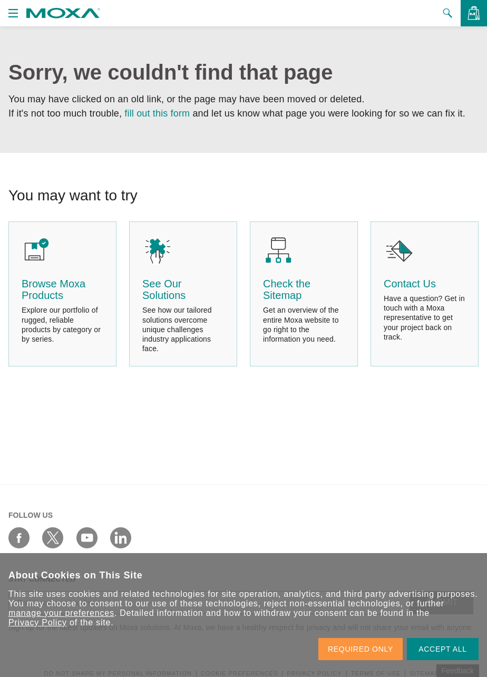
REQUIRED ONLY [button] (360, 649)
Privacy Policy (37, 622)
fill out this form (157, 113)
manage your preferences (61, 612)
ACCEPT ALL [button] (442, 649)
